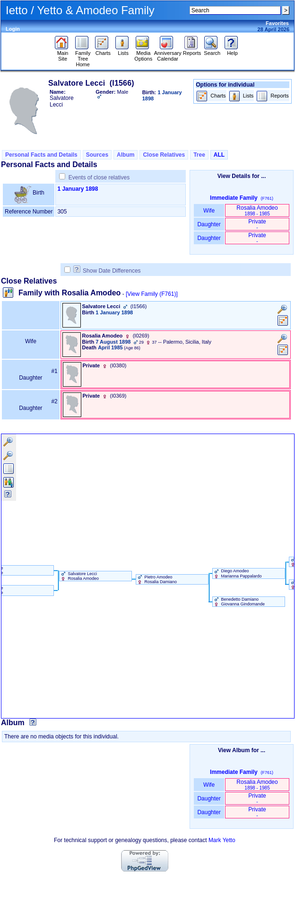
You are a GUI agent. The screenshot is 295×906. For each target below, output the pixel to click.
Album (125, 154)
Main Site (62, 53)
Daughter (209, 224)
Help (232, 50)
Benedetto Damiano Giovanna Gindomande (239, 601)
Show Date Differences (107, 270)
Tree (199, 154)
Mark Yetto (221, 840)
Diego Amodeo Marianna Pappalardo (237, 573)
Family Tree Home (83, 56)
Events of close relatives (99, 177)
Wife (209, 210)
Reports (192, 50)
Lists (123, 50)
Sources (97, 154)
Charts (103, 50)
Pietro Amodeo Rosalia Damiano (156, 579)
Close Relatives (164, 154)
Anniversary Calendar (168, 53)
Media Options (143, 53)
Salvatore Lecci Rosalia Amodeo (79, 576)
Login (13, 29)
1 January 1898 (77, 189)
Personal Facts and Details (41, 154)
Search (212, 50)
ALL (219, 154)
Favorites (277, 23)
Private (257, 224)
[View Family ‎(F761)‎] (152, 294)
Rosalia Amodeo (257, 210)
